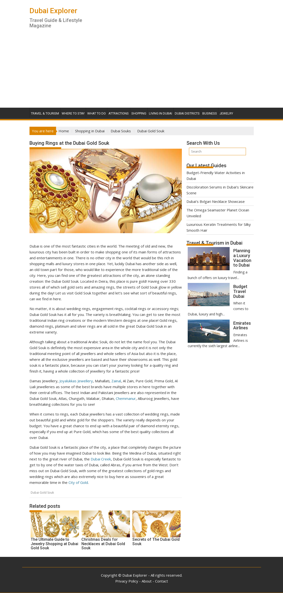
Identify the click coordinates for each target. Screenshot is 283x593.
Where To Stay (73, 113)
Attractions (118, 113)
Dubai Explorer (53, 10)
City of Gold (78, 482)
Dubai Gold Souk (42, 492)
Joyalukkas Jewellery (76, 380)
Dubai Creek (101, 459)
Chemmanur (126, 398)
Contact (161, 581)
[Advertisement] (141, 71)
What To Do (96, 113)
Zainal (116, 380)
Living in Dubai (160, 113)
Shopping (138, 113)
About (147, 581)
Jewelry (226, 113)
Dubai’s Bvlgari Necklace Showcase (215, 201)
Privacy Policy (126, 581)
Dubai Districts (187, 113)
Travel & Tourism (45, 113)
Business (209, 113)
